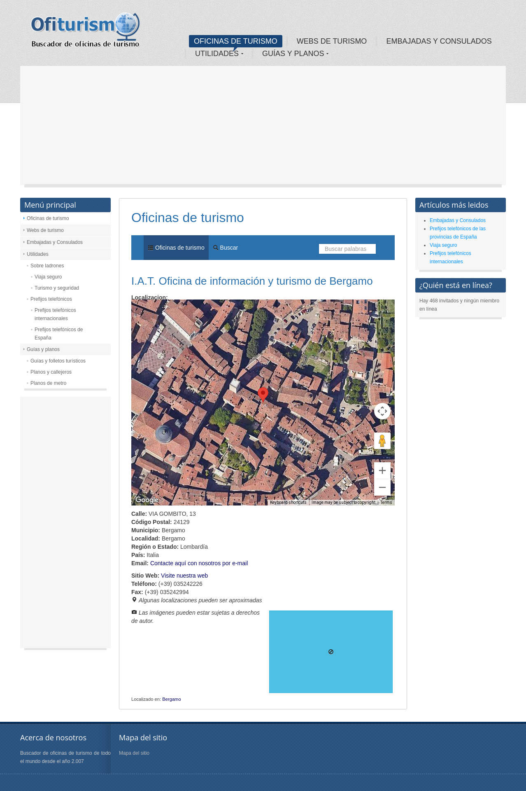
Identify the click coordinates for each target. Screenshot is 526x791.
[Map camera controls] (382, 411)
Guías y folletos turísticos (58, 361)
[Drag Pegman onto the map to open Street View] (382, 441)
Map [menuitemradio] (149, 311)
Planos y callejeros (51, 372)
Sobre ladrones (47, 266)
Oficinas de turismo (48, 218)
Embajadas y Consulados (55, 242)
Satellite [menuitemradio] (184, 311)
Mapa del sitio (134, 753)
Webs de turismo (45, 230)
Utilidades (38, 254)
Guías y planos (43, 349)
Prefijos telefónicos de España (59, 334)
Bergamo (171, 699)
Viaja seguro (48, 277)
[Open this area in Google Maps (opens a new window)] (147, 500)
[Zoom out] (382, 487)
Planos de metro (48, 383)
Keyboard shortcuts (288, 502)
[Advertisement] (263, 127)
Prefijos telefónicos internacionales (55, 314)
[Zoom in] (382, 470)
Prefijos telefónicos (51, 299)
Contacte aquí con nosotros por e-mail (199, 563)
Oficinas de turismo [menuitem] (176, 247)
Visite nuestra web (184, 575)
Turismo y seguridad (57, 288)
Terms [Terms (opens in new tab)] (386, 502)
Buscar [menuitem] (225, 247)
